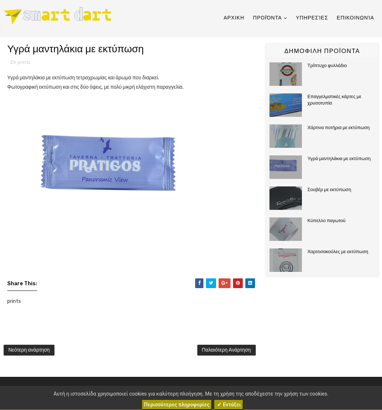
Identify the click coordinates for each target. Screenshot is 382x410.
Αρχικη (234, 18)
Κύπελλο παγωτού (326, 220)
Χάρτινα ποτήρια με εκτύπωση (338, 127)
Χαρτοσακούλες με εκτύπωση (337, 251)
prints (24, 62)
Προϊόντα (267, 18)
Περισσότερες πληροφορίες (177, 404)
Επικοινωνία (355, 18)
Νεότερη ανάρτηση (29, 350)
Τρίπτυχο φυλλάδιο (327, 65)
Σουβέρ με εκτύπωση (329, 189)
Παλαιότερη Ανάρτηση (226, 350)
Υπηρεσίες (312, 18)
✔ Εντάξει (228, 404)
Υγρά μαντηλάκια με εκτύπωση (338, 158)
